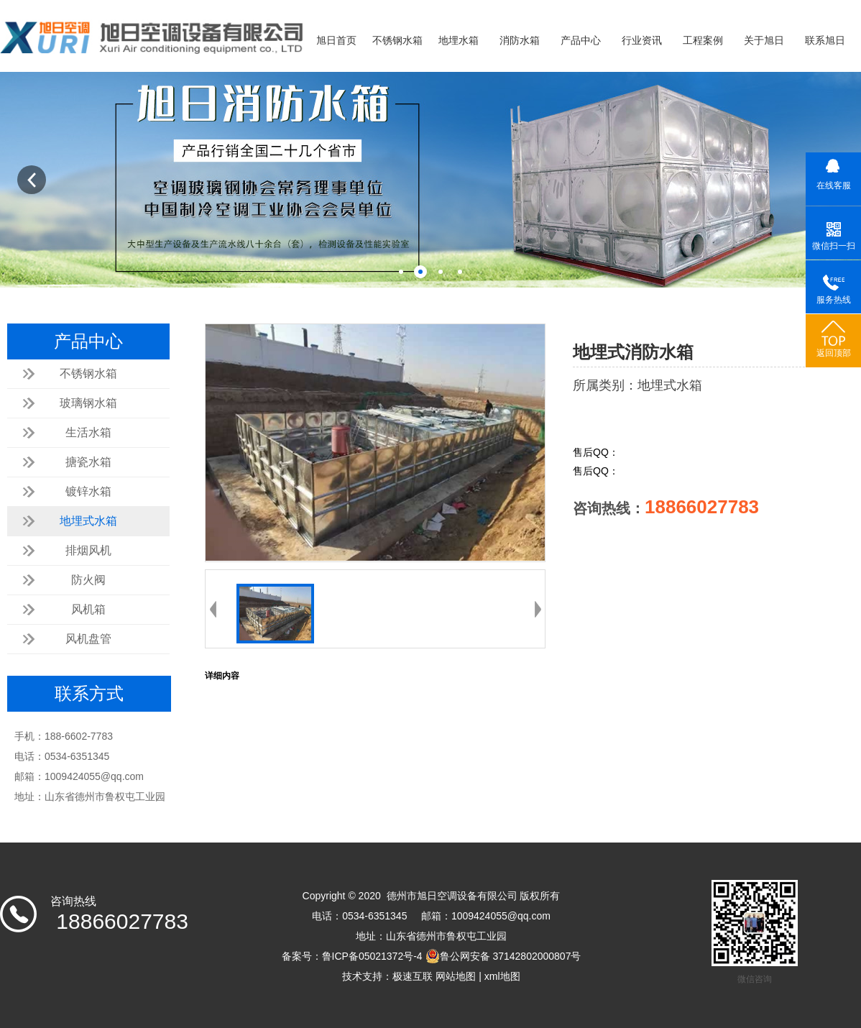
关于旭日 (764, 40)
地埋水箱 (458, 40)
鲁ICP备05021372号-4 (372, 956)
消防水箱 (519, 40)
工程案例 (703, 40)
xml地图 (502, 976)
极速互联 (412, 976)
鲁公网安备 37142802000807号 (503, 956)
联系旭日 (825, 40)
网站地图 (456, 976)
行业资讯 (642, 40)
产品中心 (581, 40)
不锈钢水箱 (397, 40)
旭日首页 (336, 40)
